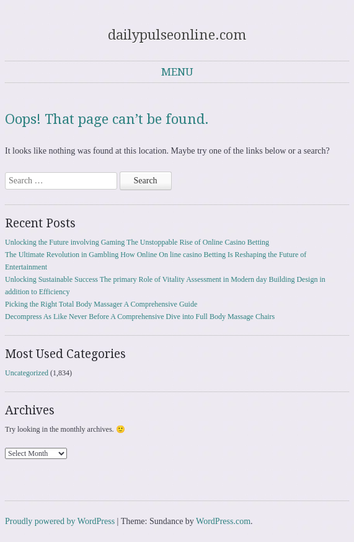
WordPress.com (223, 521)
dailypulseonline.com (177, 35)
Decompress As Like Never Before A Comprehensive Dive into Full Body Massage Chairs (140, 316)
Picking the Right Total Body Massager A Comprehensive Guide (101, 304)
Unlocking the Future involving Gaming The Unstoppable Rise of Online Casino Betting (137, 242)
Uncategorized (26, 373)
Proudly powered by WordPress (60, 521)
